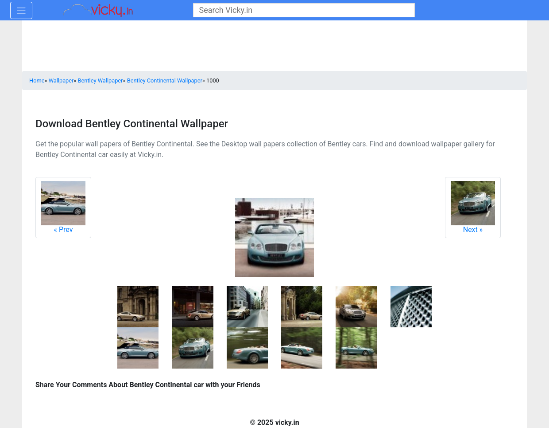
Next (473, 207)
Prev (63, 207)
